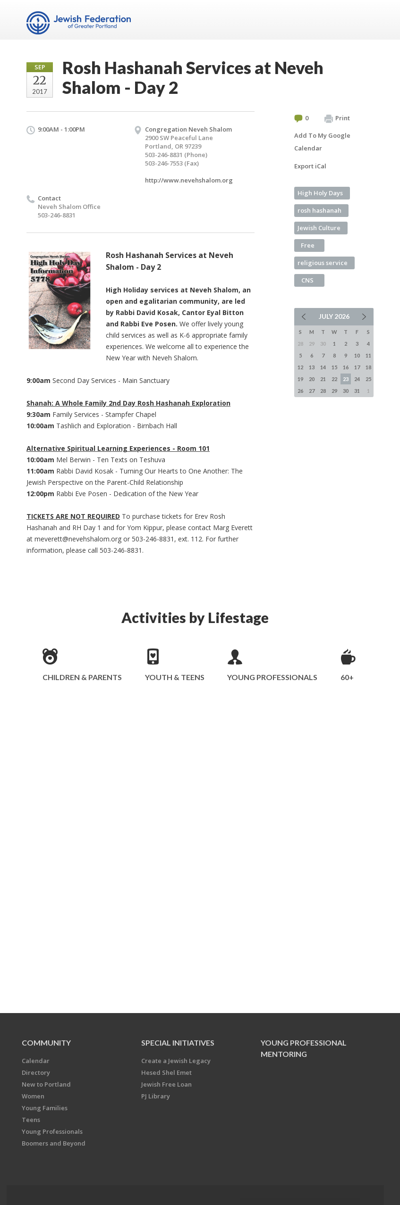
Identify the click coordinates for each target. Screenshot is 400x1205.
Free (308, 245)
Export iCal (310, 166)
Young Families (45, 1108)
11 (368, 355)
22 (334, 379)
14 (323, 367)
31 (357, 391)
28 (323, 391)
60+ (347, 677)
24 (357, 379)
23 (346, 379)
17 (357, 367)
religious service (323, 262)
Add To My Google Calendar (322, 141)
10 (357, 355)
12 (300, 367)
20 (312, 379)
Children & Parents (82, 677)
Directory (36, 1072)
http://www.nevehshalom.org (189, 180)
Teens (31, 1119)
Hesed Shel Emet (166, 1072)
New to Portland (46, 1084)
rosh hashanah (319, 210)
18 (368, 367)
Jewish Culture (319, 228)
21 (323, 379)
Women (33, 1096)
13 (312, 367)
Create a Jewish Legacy (176, 1060)
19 (300, 379)
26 (300, 391)
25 (368, 379)
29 (334, 391)
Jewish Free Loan (166, 1084)
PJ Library (155, 1096)
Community (46, 1042)
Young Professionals (272, 677)
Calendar (36, 1060)
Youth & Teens (174, 677)
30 (346, 391)
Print (337, 118)
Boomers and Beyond (53, 1143)
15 (334, 367)
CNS (307, 280)
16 (346, 367)
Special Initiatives (177, 1042)
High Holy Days (320, 193)
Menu (363, 19)
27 (312, 391)
